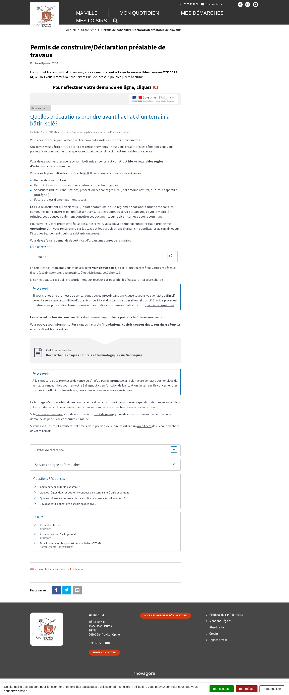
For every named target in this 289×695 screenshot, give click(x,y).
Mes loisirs (91, 20)
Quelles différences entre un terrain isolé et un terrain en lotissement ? (82, 498)
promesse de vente (70, 295)
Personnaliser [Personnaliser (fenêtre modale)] (272, 688)
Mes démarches (202, 13)
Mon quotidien (139, 13)
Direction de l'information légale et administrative (57, 569)
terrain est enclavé (49, 414)
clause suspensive (137, 295)
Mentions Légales (220, 621)
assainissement (50, 272)
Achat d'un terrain (50, 525)
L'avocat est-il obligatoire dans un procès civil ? (68, 504)
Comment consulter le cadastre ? (60, 487)
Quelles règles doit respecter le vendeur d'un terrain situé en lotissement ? (85, 492)
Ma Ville (87, 13)
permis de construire (159, 305)
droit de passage (105, 414)
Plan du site (216, 627)
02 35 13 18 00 (103, 643)
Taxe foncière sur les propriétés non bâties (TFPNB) (71, 543)
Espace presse (218, 640)
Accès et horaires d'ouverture (165, 615)
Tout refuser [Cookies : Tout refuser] (246, 688)
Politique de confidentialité (226, 615)
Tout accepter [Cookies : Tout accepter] (222, 688)
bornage (40, 402)
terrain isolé (80, 161)
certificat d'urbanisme (155, 224)
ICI (155, 87)
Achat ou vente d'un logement (58, 534)
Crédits (214, 633)
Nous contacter (104, 652)
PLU (86, 173)
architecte (144, 426)
